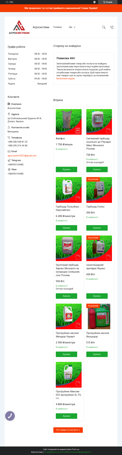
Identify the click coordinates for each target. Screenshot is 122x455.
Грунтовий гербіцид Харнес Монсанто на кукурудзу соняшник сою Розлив (68, 270)
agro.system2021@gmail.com (22, 155)
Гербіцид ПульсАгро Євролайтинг (67, 208)
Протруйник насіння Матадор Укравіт (67, 335)
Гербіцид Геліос (95, 206)
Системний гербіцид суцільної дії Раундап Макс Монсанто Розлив (98, 143)
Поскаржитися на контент (55, 452)
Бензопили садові (66, 78)
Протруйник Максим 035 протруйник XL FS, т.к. (68, 395)
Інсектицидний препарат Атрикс (95, 266)
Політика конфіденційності (79, 452)
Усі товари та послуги (67, 430)
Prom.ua (75, 449)
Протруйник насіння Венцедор (97, 335)
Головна (57, 27)
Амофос (60, 138)
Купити (66, 169)
